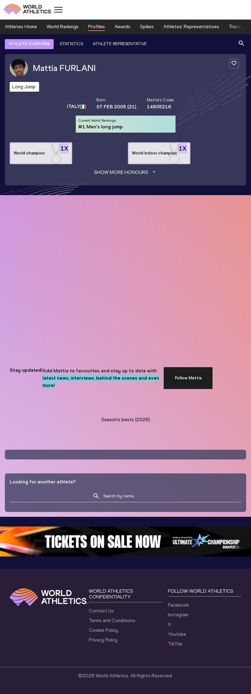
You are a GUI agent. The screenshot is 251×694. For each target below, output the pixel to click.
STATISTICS (71, 43)
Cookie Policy (103, 630)
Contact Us (101, 611)
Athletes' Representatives (191, 26)
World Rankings (63, 26)
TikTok (175, 644)
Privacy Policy (103, 640)
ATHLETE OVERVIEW (29, 43)
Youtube (177, 634)
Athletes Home (21, 26)
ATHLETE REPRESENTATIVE (120, 43)
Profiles (96, 26)
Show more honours (125, 172)
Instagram (178, 615)
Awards (122, 26)
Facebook (178, 605)
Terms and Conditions (112, 620)
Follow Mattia (188, 378)
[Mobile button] (58, 10)
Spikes (147, 26)
